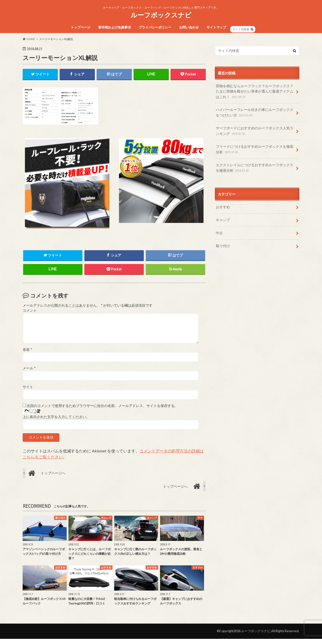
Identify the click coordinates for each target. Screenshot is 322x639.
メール (29, 368)
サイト (28, 387)
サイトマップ (216, 27)
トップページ (80, 27)
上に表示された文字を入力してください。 (56, 417)
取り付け (223, 246)
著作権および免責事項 (114, 27)
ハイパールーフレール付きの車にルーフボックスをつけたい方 (254, 112)
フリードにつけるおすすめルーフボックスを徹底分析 (254, 149)
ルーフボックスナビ (161, 15)
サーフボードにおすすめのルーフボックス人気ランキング (254, 131)
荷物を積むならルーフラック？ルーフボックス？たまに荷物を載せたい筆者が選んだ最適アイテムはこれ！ (254, 92)
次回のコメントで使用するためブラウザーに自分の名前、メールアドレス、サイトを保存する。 (102, 406)
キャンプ (223, 220)
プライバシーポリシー (155, 27)
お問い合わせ (189, 27)
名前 (27, 349)
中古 (219, 233)
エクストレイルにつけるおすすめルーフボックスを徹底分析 (254, 168)
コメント (30, 311)
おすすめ (223, 207)
